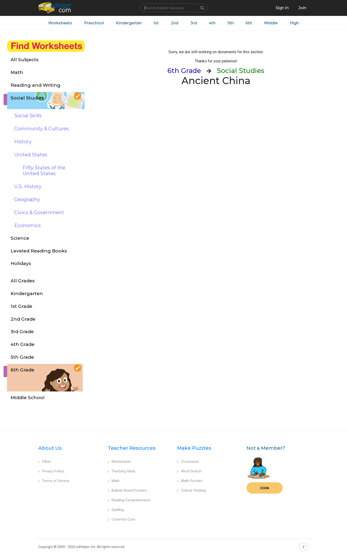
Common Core (121, 519)
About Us (50, 448)
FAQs (44, 461)
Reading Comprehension (129, 500)
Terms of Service (53, 481)
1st (156, 23)
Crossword (188, 461)
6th (249, 23)
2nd (174, 23)
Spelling (116, 510)
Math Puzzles (189, 481)
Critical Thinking (191, 490)
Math (114, 481)
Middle (271, 23)
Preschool (94, 23)
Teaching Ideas (121, 471)
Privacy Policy (51, 471)
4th (212, 23)
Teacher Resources (132, 448)
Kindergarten (128, 23)
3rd (193, 23)
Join (264, 488)
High (294, 23)
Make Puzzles (194, 448)
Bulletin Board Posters (127, 490)
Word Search (189, 471)
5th (231, 23)
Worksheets (60, 23)
